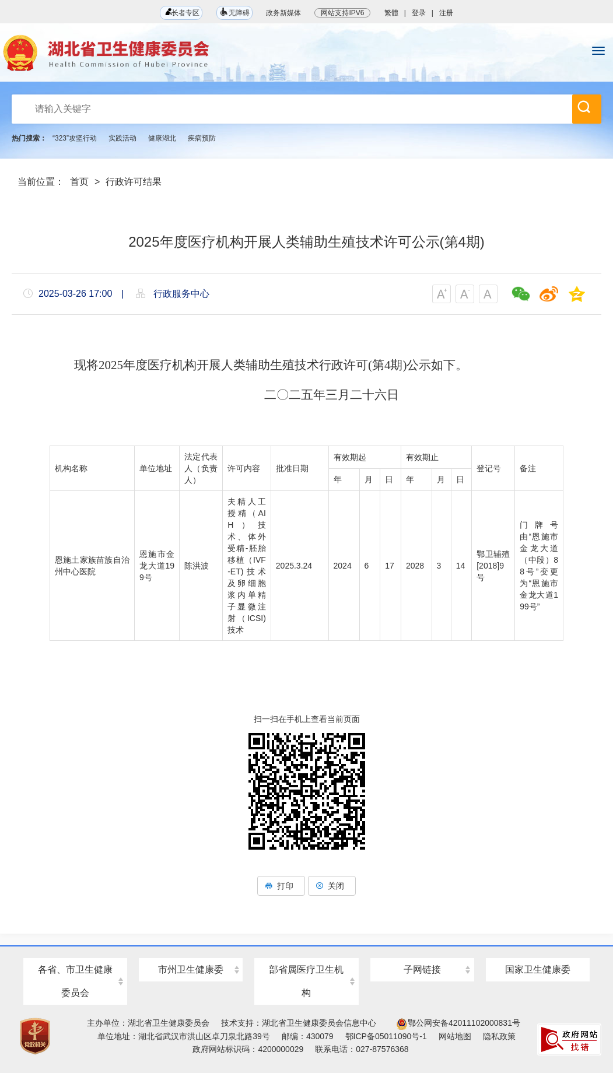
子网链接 (422, 969)
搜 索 (584, 107)
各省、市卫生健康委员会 (75, 981)
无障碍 (234, 12)
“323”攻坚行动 (74, 138)
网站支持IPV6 (342, 13)
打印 (281, 885)
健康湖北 (162, 138)
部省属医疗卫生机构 (306, 981)
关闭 (332, 885)
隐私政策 (499, 1036)
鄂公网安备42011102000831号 (458, 1023)
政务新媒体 (283, 13)
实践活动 (122, 138)
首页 (79, 182)
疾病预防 (202, 138)
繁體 (391, 13)
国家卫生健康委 (537, 969)
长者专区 (181, 12)
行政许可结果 (134, 182)
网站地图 (455, 1036)
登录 (419, 13)
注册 (446, 13)
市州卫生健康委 (190, 969)
